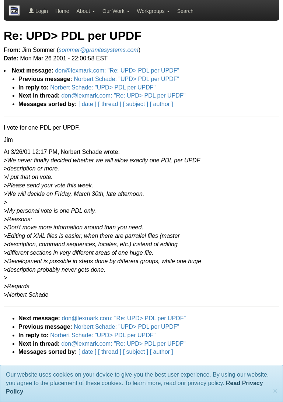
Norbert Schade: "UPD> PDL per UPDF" (126, 79)
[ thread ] (109, 104)
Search (185, 11)
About (86, 11)
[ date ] (87, 104)
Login (38, 11)
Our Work (116, 11)
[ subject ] (135, 104)
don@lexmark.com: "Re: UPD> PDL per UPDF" (117, 70)
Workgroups (153, 11)
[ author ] (161, 104)
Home (62, 11)
